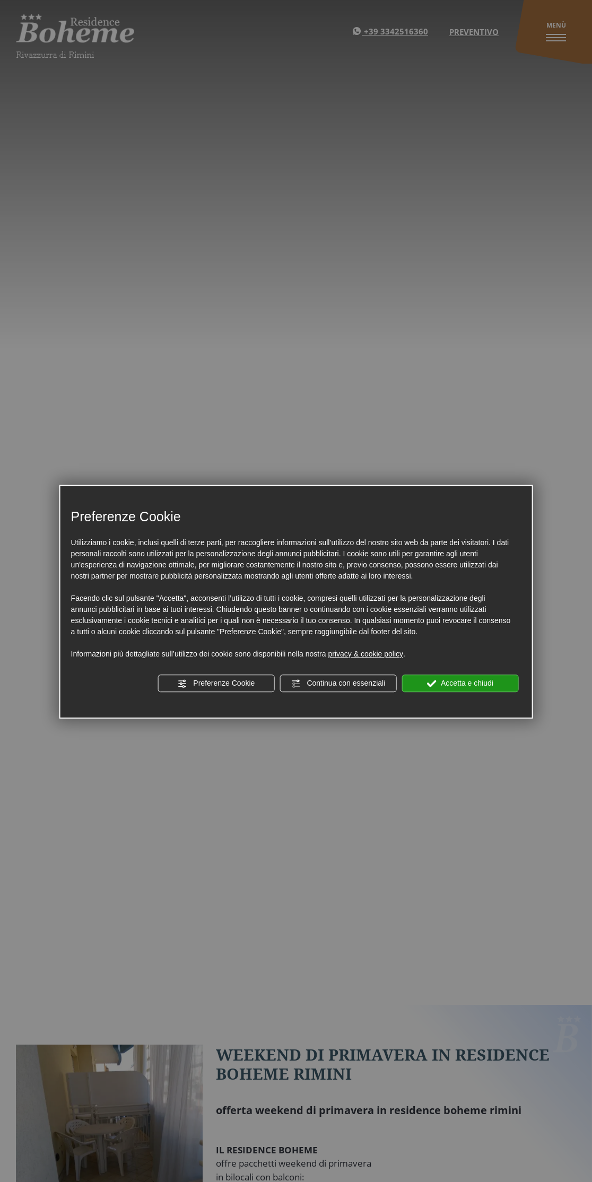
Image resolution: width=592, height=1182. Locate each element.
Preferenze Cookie (216, 683)
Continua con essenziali (338, 683)
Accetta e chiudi (460, 683)
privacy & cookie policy (365, 654)
